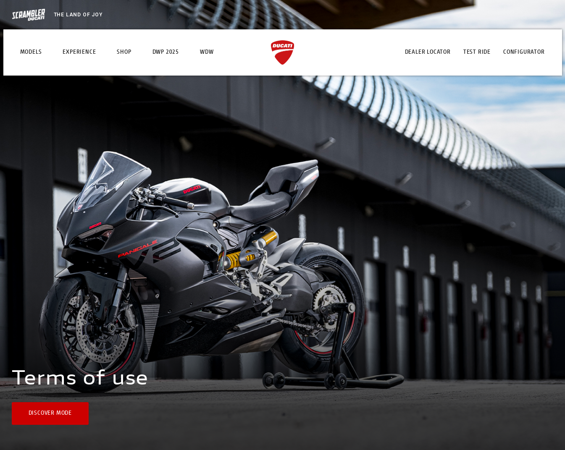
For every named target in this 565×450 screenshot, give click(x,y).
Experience (79, 52)
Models (31, 52)
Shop (124, 52)
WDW (206, 52)
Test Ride (477, 52)
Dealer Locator (428, 52)
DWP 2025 (165, 52)
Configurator (524, 52)
